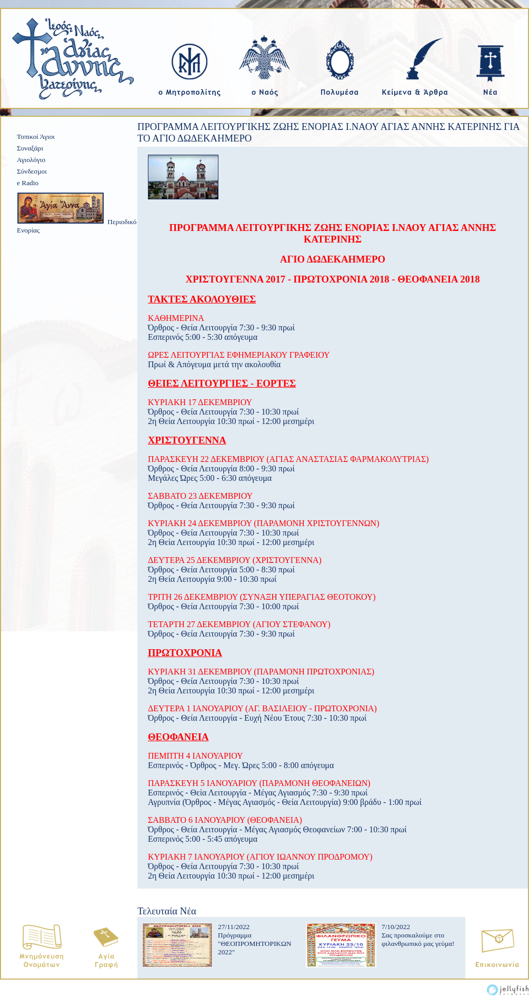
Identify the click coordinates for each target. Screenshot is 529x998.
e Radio (27, 183)
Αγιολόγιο (31, 160)
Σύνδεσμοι (32, 171)
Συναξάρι (30, 148)
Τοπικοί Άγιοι (36, 136)
